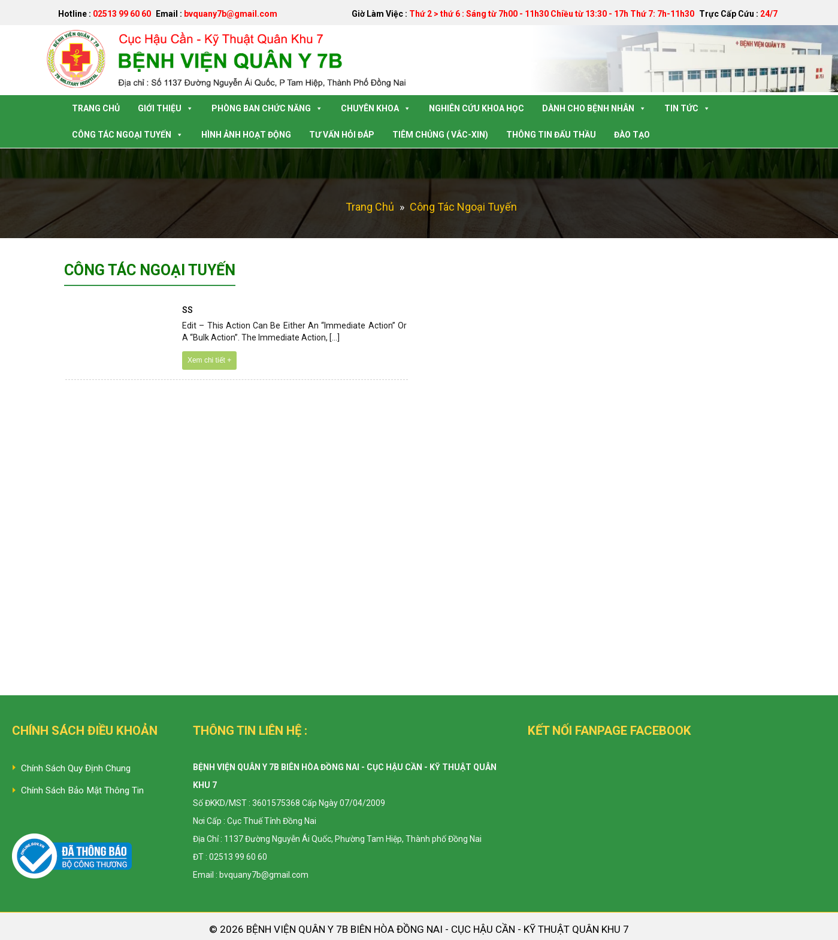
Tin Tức (687, 108)
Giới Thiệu (165, 108)
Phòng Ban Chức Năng (267, 108)
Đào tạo (632, 134)
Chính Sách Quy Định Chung (76, 768)
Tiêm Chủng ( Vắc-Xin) (440, 134)
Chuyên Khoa (376, 108)
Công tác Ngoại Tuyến (127, 134)
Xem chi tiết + (209, 360)
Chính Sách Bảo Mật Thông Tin (82, 790)
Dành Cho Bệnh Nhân (594, 108)
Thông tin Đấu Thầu (551, 134)
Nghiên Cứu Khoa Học (476, 108)
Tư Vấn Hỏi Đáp (341, 134)
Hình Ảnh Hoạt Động (246, 134)
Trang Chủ (96, 108)
